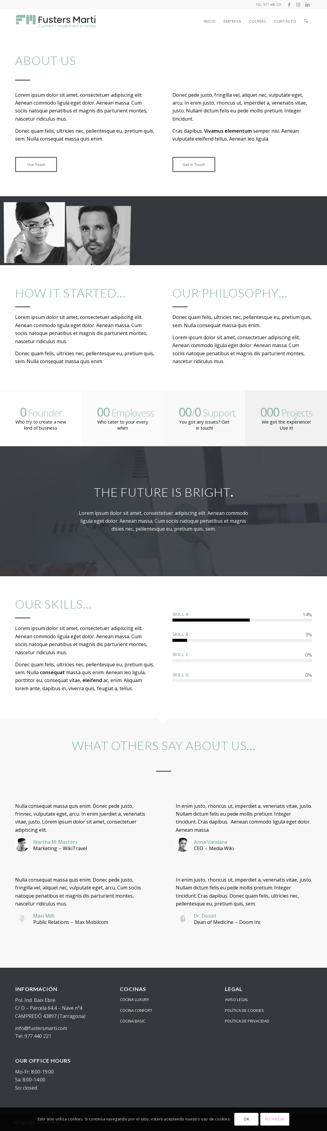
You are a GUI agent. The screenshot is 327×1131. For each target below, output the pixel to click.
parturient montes (125, 110)
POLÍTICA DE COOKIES (244, 1010)
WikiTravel (75, 848)
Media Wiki (221, 848)
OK (246, 1119)
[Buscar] (306, 21)
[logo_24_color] (56, 21)
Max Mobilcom (91, 922)
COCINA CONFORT (136, 1010)
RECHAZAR (275, 1119)
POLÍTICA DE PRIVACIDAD (247, 1021)
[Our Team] (36, 164)
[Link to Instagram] (298, 4)
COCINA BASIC (132, 1021)
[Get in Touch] (193, 164)
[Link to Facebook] (289, 4)
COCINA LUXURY (134, 999)
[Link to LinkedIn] (307, 4)
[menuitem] (210, 21)
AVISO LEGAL (236, 999)
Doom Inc (250, 922)
